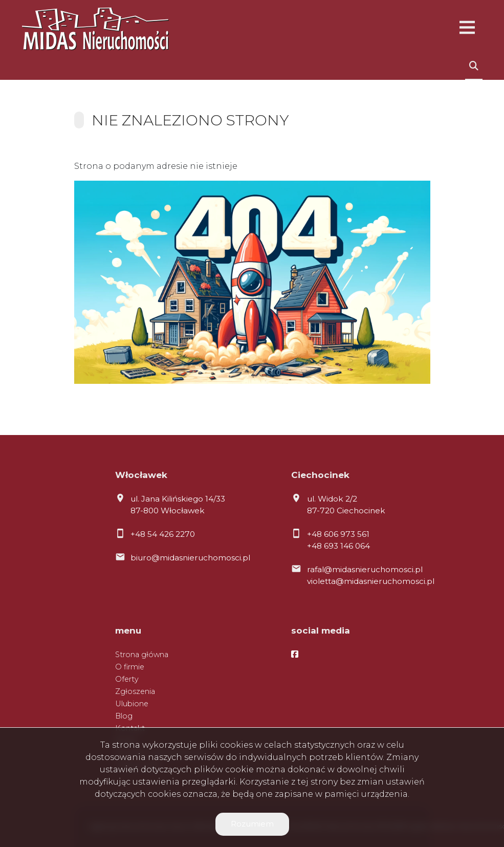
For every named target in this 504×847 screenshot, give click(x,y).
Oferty (127, 679)
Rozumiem (252, 824)
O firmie (129, 666)
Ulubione (131, 703)
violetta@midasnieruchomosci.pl (370, 581)
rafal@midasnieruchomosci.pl (365, 569)
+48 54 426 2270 (162, 534)
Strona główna (141, 654)
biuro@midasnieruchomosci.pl (190, 557)
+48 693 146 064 (338, 546)
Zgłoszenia (135, 691)
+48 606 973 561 (338, 534)
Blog (124, 716)
